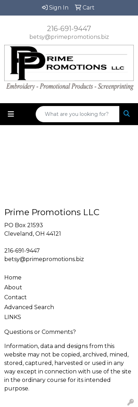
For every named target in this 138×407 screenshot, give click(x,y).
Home (13, 277)
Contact (15, 297)
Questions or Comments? (40, 332)
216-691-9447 (69, 28)
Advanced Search (29, 307)
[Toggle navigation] (11, 114)
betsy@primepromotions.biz (69, 37)
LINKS (12, 317)
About (13, 287)
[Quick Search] (78, 114)
